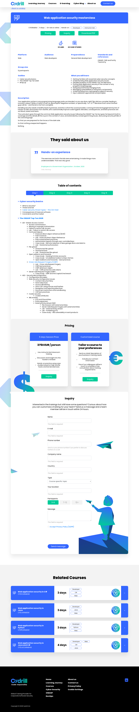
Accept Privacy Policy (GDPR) (62, 526)
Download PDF (88, 33)
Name (50, 417)
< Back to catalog (18, 8)
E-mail (50, 428)
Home (48, 679)
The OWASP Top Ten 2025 (31, 218)
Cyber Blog (79, 3)
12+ (77, 502)
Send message (58, 546)
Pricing (48, 33)
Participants (53, 498)
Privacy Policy (74, 686)
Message (51, 509)
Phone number (54, 440)
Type (50, 477)
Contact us (108, 3)
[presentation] (64, 534)
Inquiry (67, 33)
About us (91, 3)
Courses (52, 3)
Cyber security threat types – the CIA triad (40, 210)
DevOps (49, 696)
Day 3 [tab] (69, 193)
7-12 (65, 502)
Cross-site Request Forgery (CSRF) (43, 262)
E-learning (65, 3)
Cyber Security (53, 690)
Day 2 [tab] (52, 193)
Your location (53, 487)
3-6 (53, 502)
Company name (54, 454)
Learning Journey (36, 3)
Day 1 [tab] (34, 193)
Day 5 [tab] (104, 193)
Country (51, 466)
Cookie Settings (75, 690)
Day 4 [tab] (87, 193)
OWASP (49, 693)
